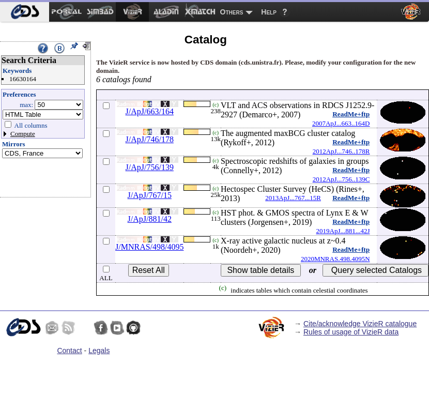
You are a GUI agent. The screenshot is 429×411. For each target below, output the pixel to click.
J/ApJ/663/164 (150, 111)
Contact (69, 350)
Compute (22, 134)
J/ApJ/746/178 (150, 139)
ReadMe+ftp (351, 114)
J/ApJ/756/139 (150, 167)
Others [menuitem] (231, 12)
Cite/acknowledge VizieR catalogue (360, 323)
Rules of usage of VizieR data (351, 332)
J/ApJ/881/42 (150, 219)
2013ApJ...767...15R (293, 198)
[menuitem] (24, 12)
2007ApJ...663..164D (341, 123)
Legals (99, 350)
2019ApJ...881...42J (343, 231)
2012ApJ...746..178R (341, 151)
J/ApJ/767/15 (150, 195)
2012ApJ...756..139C (341, 179)
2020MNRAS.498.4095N (335, 259)
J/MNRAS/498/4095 (149, 246)
